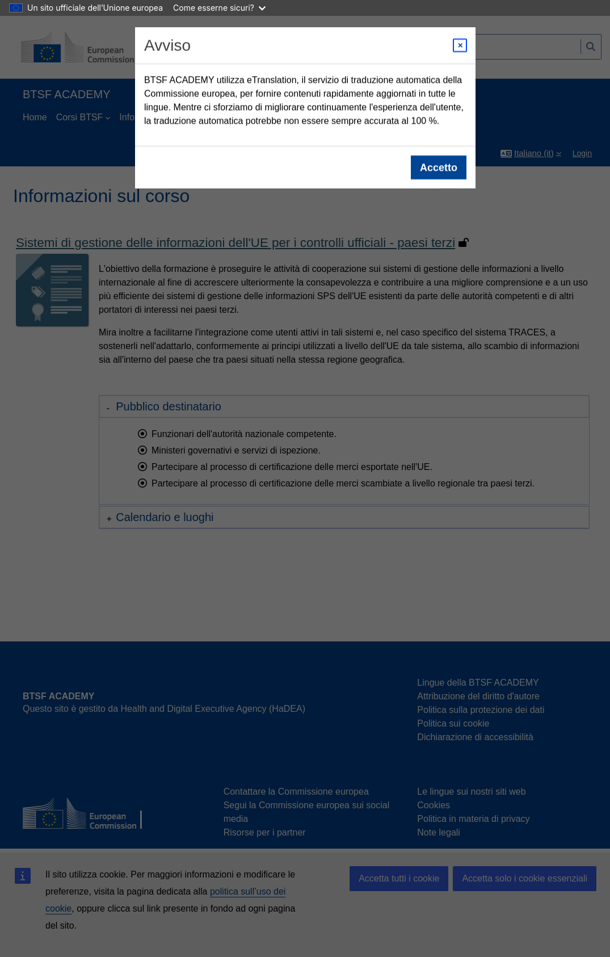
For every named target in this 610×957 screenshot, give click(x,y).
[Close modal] (459, 45)
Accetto (438, 167)
